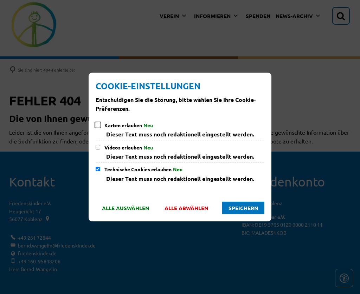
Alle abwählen (186, 208)
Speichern (243, 208)
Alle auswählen (125, 208)
